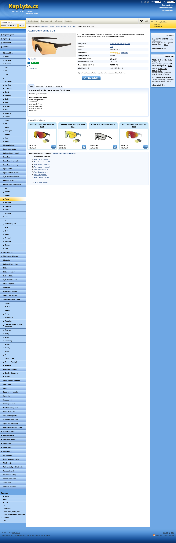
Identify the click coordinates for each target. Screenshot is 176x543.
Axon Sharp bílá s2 (40, 174)
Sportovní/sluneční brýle (63, 26)
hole (42, 535)
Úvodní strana (43, 26)
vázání (19, 535)
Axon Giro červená (41, 182)
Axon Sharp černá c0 (41, 169)
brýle (38, 535)
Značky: (5, 493)
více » (166, 45)
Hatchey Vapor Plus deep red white (134, 126)
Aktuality (170, 35)
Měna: (156, 1)
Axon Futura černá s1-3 (42, 159)
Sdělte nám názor (165, 77)
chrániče (47, 535)
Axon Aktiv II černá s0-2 (42, 162)
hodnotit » (124, 53)
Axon (74, 26)
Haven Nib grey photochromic (103, 124)
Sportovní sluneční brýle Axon (120, 44)
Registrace (158, 26)
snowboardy (27, 535)
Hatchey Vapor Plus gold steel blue (73, 126)
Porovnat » (33, 66)
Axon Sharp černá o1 (41, 172)
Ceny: (169, 1)
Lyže (14, 535)
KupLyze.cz (20, 10)
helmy (33, 535)
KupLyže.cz (16, 533)
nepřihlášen (163, 22)
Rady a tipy (169, 56)
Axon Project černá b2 (41, 177)
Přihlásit (157, 24)
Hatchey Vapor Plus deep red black (42, 126)
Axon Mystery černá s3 (42, 167)
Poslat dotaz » (33, 68)
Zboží (52, 26)
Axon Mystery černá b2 (42, 164)
